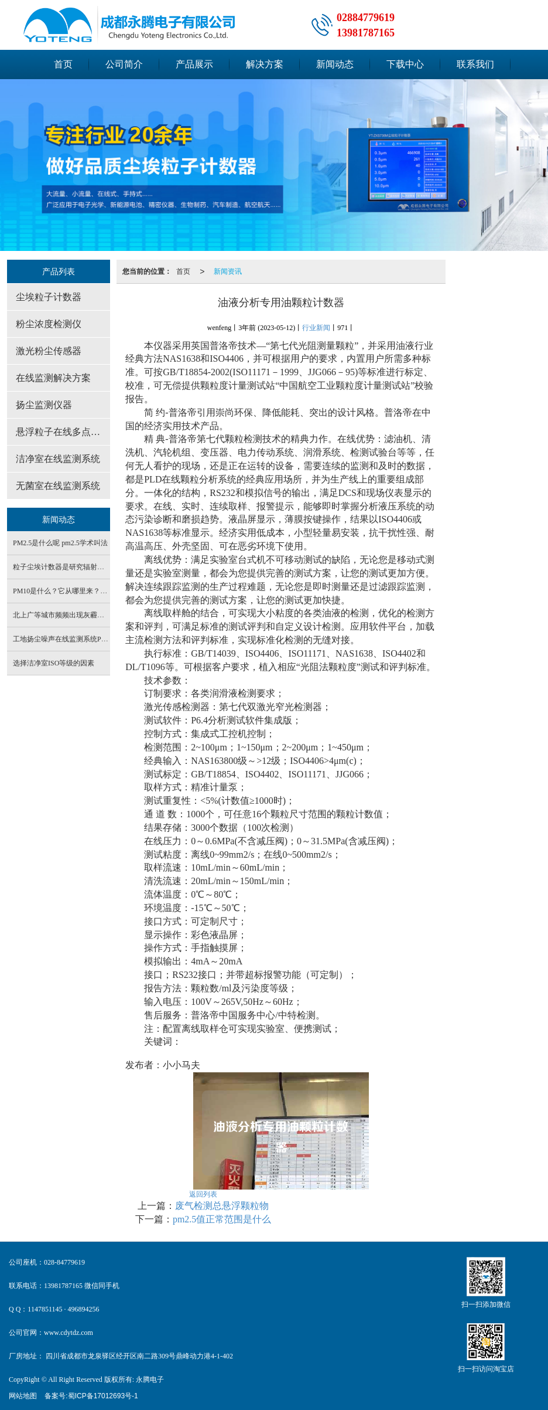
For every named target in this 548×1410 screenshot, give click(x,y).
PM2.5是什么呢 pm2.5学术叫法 (60, 543)
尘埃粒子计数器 (48, 297)
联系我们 (475, 64)
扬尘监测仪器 (44, 405)
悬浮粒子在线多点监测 (62, 432)
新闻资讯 (228, 271)
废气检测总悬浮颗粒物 (222, 1206)
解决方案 (264, 64)
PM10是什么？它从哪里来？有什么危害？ (77, 591)
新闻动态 (335, 64)
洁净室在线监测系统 (58, 459)
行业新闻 (316, 328)
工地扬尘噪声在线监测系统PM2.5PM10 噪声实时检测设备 (102, 639)
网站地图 (23, 1396)
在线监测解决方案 (53, 378)
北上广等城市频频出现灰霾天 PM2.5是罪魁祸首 (86, 615)
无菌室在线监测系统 (58, 486)
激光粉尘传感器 (48, 351)
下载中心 (405, 64)
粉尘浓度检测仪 (48, 324)
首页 (63, 64)
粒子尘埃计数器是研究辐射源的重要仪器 (76, 567)
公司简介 (124, 64)
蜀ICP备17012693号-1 (103, 1396)
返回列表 (203, 1194)
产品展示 (194, 64)
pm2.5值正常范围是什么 (222, 1219)
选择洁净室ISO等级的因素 (53, 663)
